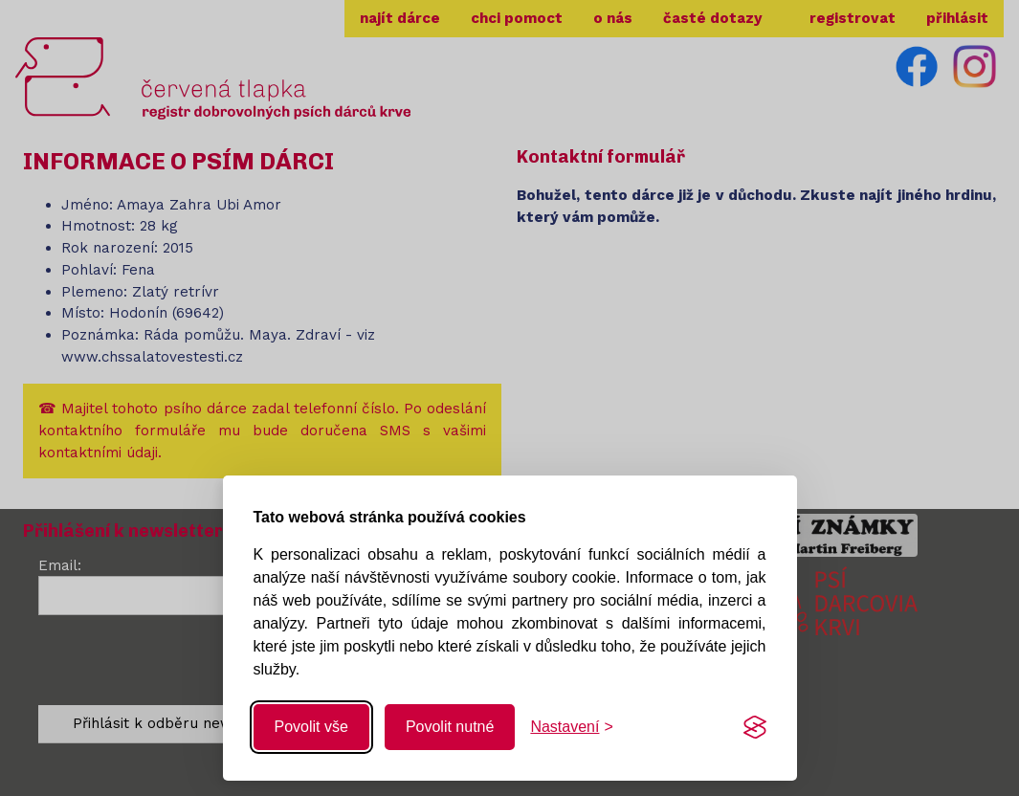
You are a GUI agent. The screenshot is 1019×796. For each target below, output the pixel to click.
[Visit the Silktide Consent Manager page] (754, 727)
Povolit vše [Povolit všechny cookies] (311, 727)
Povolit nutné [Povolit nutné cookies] (450, 727)
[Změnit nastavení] (571, 727)
